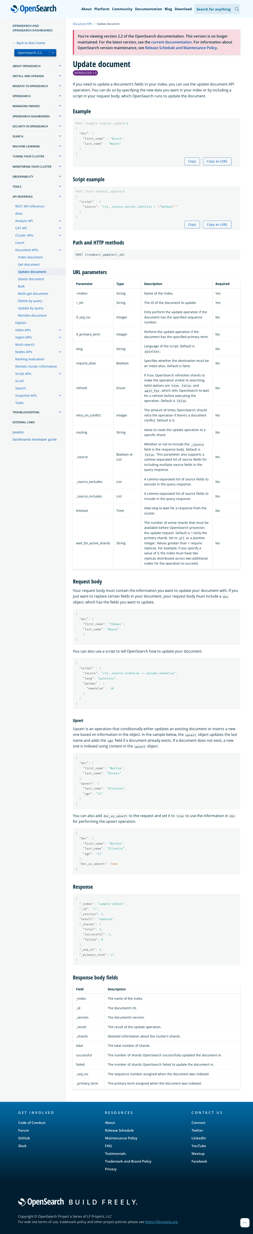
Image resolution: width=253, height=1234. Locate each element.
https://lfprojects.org (161, 1221)
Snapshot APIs (26, 395)
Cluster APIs (24, 235)
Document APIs (26, 250)
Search (20, 388)
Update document (32, 272)
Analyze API (24, 221)
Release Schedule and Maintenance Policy (181, 47)
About (86, 9)
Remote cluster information (36, 366)
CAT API (21, 228)
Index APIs (23, 330)
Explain (20, 322)
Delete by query (30, 301)
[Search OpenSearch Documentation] (217, 9)
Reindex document (32, 315)
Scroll (19, 381)
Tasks (19, 403)
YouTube (199, 1145)
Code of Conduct (32, 1122)
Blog (168, 9)
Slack (22, 1145)
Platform (102, 9)
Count (19, 242)
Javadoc (18, 432)
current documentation (171, 42)
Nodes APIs (23, 352)
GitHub (24, 1138)
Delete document (31, 279)
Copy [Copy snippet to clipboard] (192, 161)
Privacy (111, 1169)
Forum (23, 1130)
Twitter (197, 1130)
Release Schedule (119, 1130)
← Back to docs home (29, 43)
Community (122, 9)
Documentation (148, 9)
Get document (29, 264)
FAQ (108, 1145)
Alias (19, 213)
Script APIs (23, 373)
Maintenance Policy (121, 1138)
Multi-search (25, 344)
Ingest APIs (23, 337)
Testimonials (115, 1153)
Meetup (198, 1153)
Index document (30, 257)
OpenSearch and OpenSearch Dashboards (33, 28)
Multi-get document (33, 293)
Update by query (30, 308)
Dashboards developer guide (35, 439)
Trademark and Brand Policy (128, 1161)
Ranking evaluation (29, 359)
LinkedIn (199, 1138)
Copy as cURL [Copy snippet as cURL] (217, 161)
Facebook (199, 1161)
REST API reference (29, 206)
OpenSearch (35, 9)
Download (183, 9)
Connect (198, 1122)
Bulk (21, 286)
